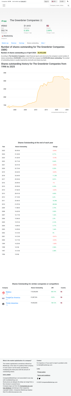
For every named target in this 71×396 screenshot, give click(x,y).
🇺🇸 (54, 1)
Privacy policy (41, 372)
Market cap (5, 43)
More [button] (42, 43)
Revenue (13, 43)
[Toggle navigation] (4, 5)
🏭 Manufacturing (7, 36)
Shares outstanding (32, 43)
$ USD (62, 1)
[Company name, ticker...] (59, 5)
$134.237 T (23, 1)
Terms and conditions (43, 375)
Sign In (47, 1)
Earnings (21, 43)
